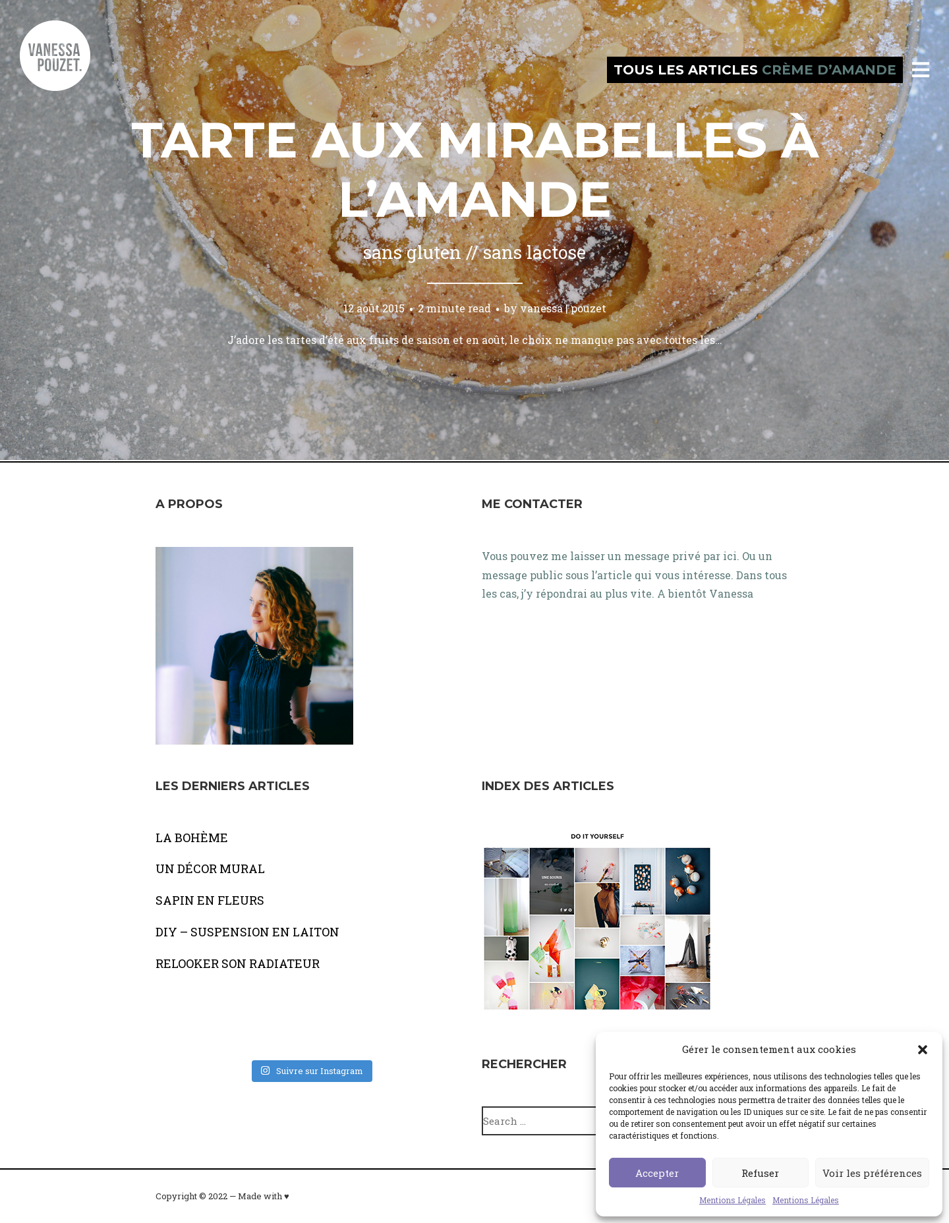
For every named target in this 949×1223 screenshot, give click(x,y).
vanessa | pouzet (563, 308)
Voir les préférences (872, 1173)
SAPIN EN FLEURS (210, 900)
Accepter (657, 1173)
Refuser (760, 1173)
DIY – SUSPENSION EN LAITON (247, 932)
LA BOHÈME (192, 837)
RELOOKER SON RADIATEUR (238, 963)
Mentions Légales (732, 1200)
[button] (922, 1049)
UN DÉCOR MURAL (210, 868)
